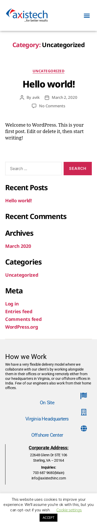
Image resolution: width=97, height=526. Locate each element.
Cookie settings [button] (69, 509)
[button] (87, 15)
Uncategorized (49, 71)
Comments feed (23, 319)
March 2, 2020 (64, 97)
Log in (12, 304)
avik (36, 97)
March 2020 (18, 246)
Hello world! (48, 84)
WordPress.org (21, 327)
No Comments (52, 105)
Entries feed (18, 311)
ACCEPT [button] (48, 517)
